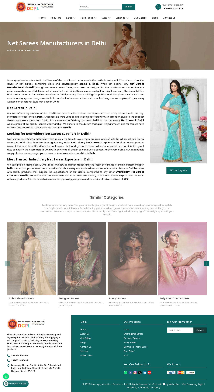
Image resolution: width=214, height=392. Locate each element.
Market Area (86, 355)
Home (42, 17)
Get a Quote (178, 170)
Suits (105, 17)
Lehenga (122, 17)
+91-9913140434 (173, 8)
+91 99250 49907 (19, 355)
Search (128, 6)
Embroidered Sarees (21, 300)
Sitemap (84, 351)
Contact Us (169, 17)
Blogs (154, 17)
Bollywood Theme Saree (174, 300)
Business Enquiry (15, 383)
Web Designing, (190, 384)
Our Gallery (140, 17)
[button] (206, 263)
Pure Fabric (88, 17)
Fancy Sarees (117, 300)
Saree (71, 17)
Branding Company (150, 387)
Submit (200, 330)
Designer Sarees (69, 300)
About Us (56, 17)
